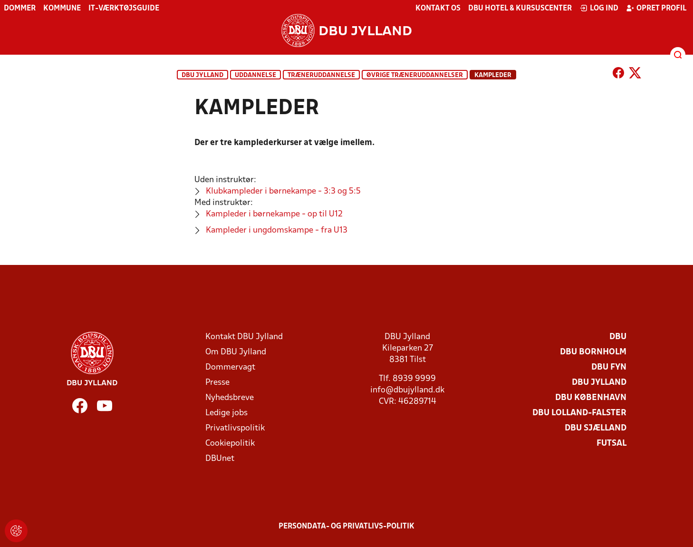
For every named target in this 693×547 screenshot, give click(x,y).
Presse (217, 383)
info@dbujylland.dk (407, 390)
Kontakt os (438, 8)
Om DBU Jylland (235, 352)
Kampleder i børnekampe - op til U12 (274, 214)
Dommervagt (230, 367)
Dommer (20, 8)
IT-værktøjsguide (123, 8)
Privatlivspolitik (235, 428)
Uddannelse (255, 75)
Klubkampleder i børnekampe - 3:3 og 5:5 (283, 191)
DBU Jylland (202, 75)
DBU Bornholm (593, 352)
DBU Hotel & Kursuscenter (520, 8)
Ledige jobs (226, 413)
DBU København (590, 398)
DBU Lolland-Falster (579, 413)
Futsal (611, 444)
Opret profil (656, 8)
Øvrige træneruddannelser (414, 75)
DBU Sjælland (595, 428)
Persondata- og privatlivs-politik (346, 526)
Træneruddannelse (321, 75)
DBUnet (219, 459)
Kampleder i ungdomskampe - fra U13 (276, 230)
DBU (617, 337)
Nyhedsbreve (229, 398)
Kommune (62, 8)
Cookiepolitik (230, 444)
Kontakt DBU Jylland (244, 337)
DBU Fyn (608, 367)
